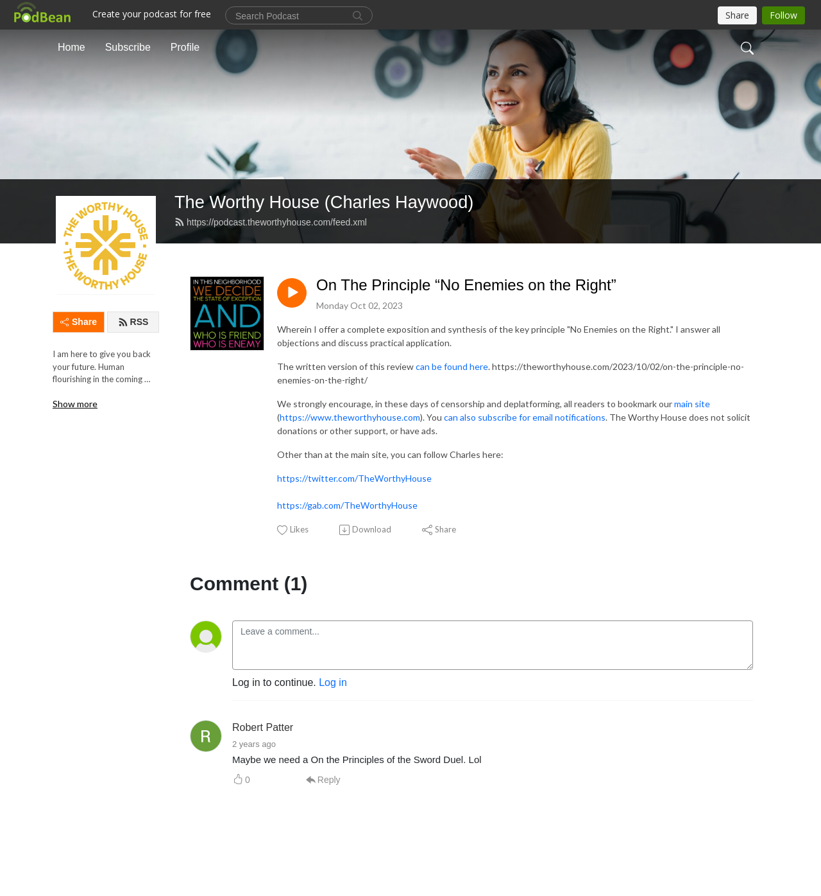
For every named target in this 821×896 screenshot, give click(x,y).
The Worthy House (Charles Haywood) (323, 202)
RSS (133, 322)
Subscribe (128, 47)
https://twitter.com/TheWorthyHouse (354, 478)
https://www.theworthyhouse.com (350, 417)
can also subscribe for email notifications (524, 417)
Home (71, 47)
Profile (185, 47)
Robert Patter (262, 727)
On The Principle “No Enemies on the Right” (466, 285)
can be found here (452, 366)
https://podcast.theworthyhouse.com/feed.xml (270, 222)
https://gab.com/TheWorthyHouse (347, 505)
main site (692, 403)
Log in (333, 682)
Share (78, 322)
